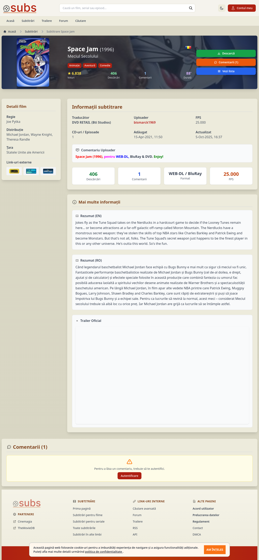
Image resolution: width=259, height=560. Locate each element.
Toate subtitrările (84, 528)
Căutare (80, 21)
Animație (74, 65)
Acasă (10, 21)
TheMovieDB (24, 528)
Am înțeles (214, 550)
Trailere (47, 21)
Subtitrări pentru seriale (89, 521)
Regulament (201, 521)
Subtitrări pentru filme (87, 515)
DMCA (197, 534)
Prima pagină (82, 508)
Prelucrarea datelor (206, 515)
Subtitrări (28, 21)
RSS (135, 528)
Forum (63, 21)
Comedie (105, 65)
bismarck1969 (145, 122)
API (135, 534)
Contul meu (242, 8)
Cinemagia (22, 521)
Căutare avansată (144, 508)
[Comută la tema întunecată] (221, 8)
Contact (198, 528)
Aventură (90, 65)
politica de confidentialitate (104, 552)
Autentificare (129, 476)
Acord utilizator (203, 508)
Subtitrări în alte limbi (87, 534)
